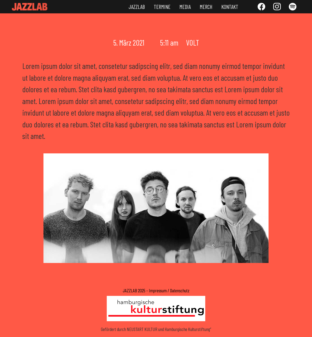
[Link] (30, 7)
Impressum (158, 290)
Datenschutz (179, 290)
